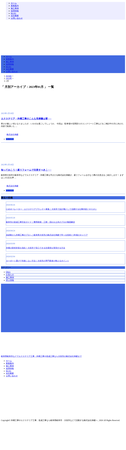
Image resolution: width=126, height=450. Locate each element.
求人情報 (10, 280)
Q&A (8, 272)
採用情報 (15, 11)
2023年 (9, 78)
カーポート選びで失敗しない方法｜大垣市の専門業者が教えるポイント (37, 261)
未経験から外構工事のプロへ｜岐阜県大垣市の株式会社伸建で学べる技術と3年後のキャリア (47, 235)
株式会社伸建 (12, 134)
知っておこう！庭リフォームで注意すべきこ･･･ (26, 170)
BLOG (13, 13)
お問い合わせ (17, 18)
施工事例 (15, 8)
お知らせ (10, 139)
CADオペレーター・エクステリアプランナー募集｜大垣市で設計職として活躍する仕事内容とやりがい (51, 209)
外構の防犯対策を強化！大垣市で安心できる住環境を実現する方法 (35, 248)
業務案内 (15, 6)
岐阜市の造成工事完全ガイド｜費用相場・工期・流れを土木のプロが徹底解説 (40, 222)
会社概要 (15, 16)
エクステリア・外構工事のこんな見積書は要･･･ (26, 118)
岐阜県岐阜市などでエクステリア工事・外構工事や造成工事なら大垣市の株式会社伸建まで (63, 345)
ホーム (14, 3)
